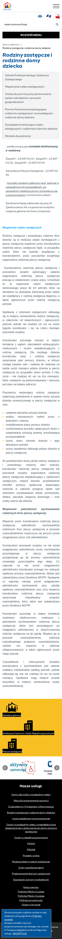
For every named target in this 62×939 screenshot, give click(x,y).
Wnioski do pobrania (18, 136)
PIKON (31, 844)
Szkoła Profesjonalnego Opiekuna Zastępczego (27, 77)
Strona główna (10, 45)
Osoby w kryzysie (31, 905)
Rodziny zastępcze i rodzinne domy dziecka (31, 813)
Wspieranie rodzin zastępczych (24, 86)
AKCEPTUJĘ (20, 933)
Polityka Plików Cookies (31, 892)
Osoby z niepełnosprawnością (31, 838)
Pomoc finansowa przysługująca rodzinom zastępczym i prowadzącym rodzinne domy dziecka (29, 113)
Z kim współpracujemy (31, 868)
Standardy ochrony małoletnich (31, 880)
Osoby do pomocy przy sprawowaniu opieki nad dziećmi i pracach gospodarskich (28, 98)
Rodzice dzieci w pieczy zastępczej (31, 862)
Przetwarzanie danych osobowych (31, 874)
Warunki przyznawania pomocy (31, 801)
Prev (5, 768)
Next (57, 768)
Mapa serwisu (31, 887)
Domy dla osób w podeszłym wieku (31, 795)
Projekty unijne (31, 856)
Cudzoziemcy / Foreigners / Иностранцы (31, 807)
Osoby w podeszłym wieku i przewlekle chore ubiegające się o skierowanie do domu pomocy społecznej (31, 828)
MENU (31, 35)
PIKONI (31, 850)
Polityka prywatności (31, 900)
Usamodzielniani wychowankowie (31, 819)
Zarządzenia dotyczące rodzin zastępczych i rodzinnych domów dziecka (31, 126)
